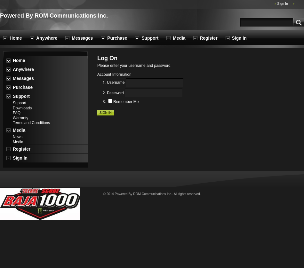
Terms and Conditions (31, 123)
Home (16, 38)
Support (149, 38)
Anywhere (46, 38)
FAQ (16, 113)
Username (115, 83)
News (17, 137)
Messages (82, 38)
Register (208, 38)
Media (179, 38)
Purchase (117, 38)
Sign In (282, 3)
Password (115, 93)
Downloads (22, 108)
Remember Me (126, 101)
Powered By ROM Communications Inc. (54, 15)
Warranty (20, 118)
